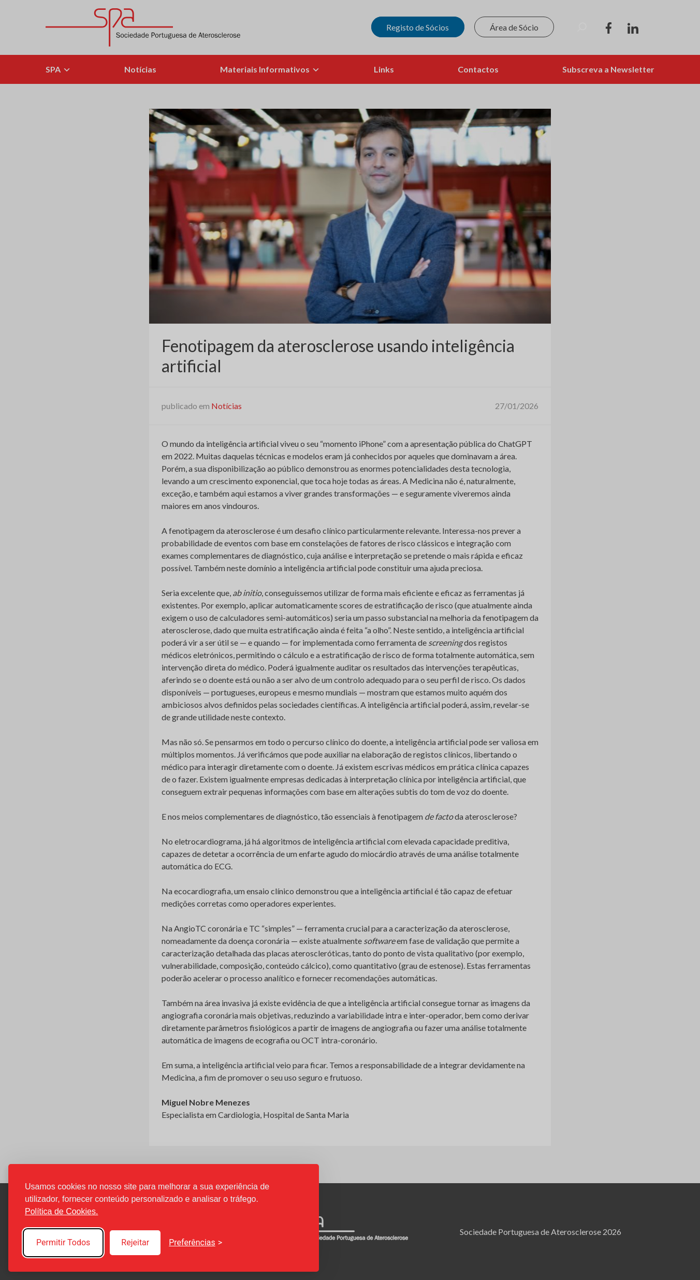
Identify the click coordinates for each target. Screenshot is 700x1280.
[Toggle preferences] (195, 1243)
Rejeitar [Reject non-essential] (135, 1242)
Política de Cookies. (61, 1211)
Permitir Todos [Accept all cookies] (63, 1242)
